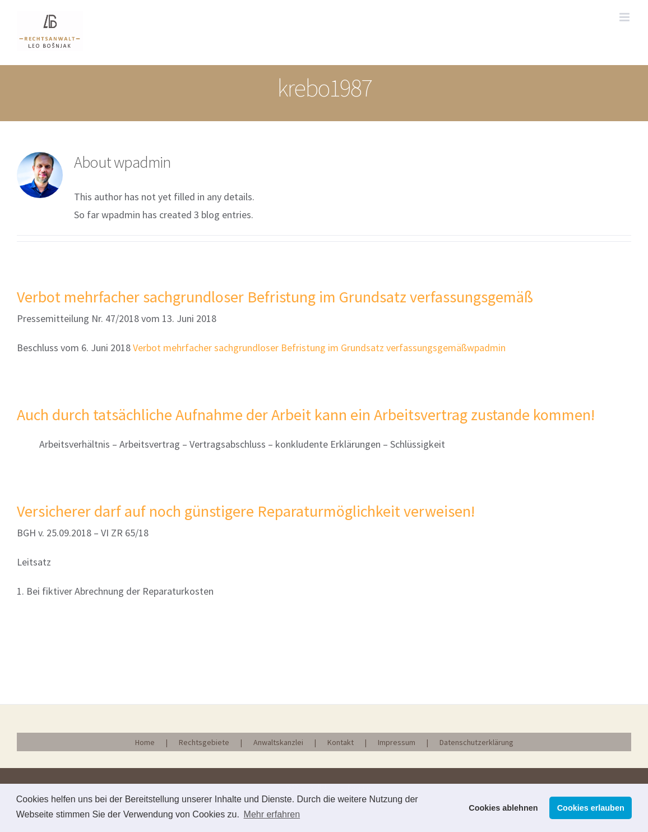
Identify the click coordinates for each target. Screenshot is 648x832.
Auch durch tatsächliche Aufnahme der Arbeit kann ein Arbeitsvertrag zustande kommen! (306, 414)
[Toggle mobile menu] (625, 17)
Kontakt (340, 742)
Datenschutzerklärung (476, 742)
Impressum (396, 742)
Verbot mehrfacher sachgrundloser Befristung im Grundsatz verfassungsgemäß (275, 297)
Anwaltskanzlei (278, 742)
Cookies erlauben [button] (590, 807)
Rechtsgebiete (204, 742)
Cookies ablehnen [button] (503, 807)
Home (145, 742)
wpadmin (486, 347)
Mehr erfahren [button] (272, 814)
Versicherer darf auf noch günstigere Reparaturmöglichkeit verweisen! (246, 511)
